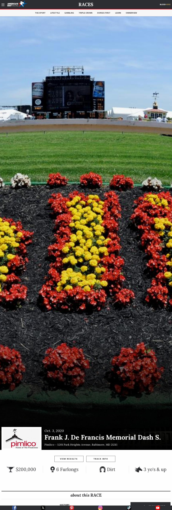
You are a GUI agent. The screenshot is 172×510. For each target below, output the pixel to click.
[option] (86, 233)
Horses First (103, 12)
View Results (69, 458)
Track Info (100, 458)
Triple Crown (85, 12)
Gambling (69, 12)
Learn (118, 12)
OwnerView (131, 12)
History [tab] (64, 504)
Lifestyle (55, 12)
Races (86, 4)
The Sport (40, 12)
